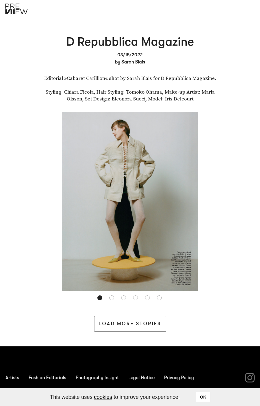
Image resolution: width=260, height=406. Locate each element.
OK (203, 397)
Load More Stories (130, 323)
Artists (12, 377)
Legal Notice (141, 377)
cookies (103, 397)
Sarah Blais (133, 62)
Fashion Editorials (47, 377)
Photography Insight (97, 377)
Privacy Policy (179, 377)
